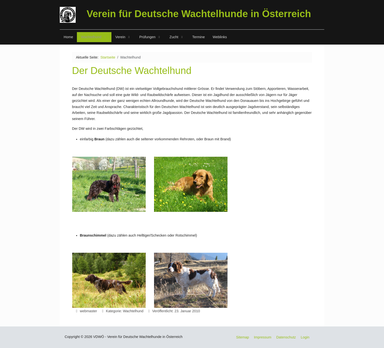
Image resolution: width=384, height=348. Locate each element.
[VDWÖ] (68, 15)
